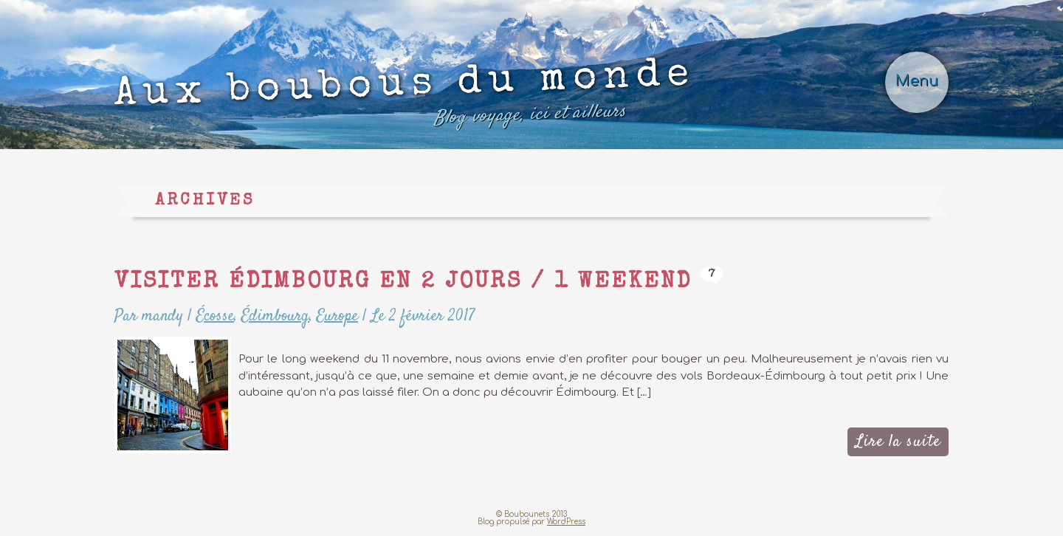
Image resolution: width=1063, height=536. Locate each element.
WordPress (566, 522)
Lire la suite (898, 441)
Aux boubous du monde (405, 97)
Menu (916, 81)
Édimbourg (275, 316)
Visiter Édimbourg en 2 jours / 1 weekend (403, 283)
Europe (337, 316)
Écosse (215, 316)
